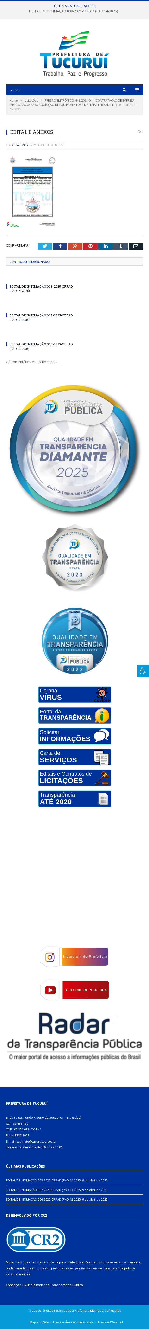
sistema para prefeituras (65, 1262)
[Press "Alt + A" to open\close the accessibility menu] (143, 671)
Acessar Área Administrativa (73, 1322)
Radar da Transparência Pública (59, 1285)
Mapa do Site (39, 1322)
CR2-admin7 (20, 145)
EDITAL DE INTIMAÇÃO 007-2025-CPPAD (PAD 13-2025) (43, 1190)
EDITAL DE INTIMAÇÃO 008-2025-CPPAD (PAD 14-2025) (73, 11)
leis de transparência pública (114, 1268)
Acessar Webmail (110, 1322)
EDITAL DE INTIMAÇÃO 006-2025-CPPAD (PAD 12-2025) (43, 1199)
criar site (35, 1262)
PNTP (26, 1285)
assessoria (118, 1262)
